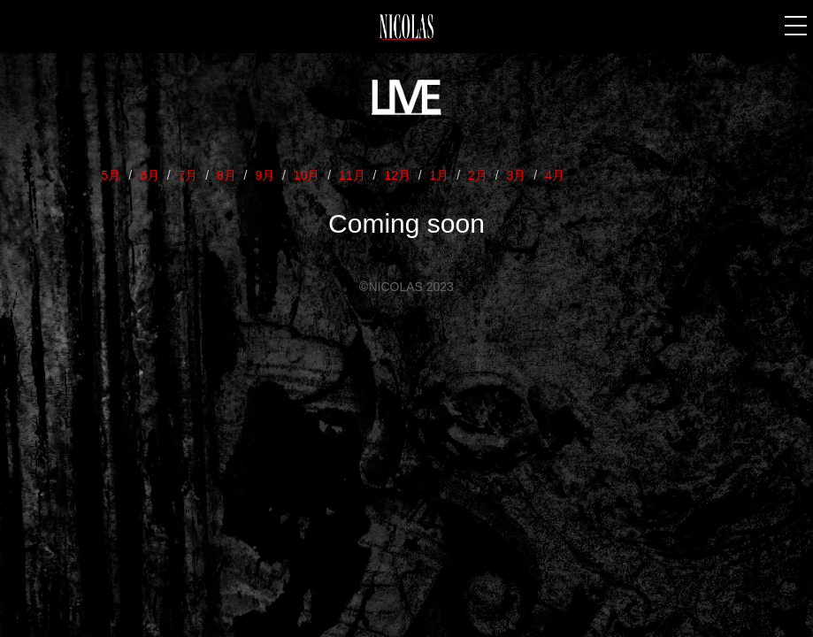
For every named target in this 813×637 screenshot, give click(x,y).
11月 (352, 175)
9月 (264, 175)
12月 (397, 175)
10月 (307, 175)
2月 (477, 175)
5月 (111, 175)
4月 (554, 175)
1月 (439, 175)
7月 (187, 175)
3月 (516, 175)
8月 (226, 175)
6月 (149, 175)
